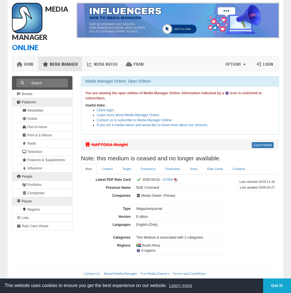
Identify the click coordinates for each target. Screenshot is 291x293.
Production (172, 169)
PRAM (135, 64)
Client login (105, 110)
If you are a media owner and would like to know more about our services (152, 125)
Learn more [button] (180, 285)
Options (236, 64)
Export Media (262, 145)
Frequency (148, 169)
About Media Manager (120, 273)
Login (264, 64)
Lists (22, 218)
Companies (33, 193)
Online (29, 119)
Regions (31, 210)
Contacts (239, 169)
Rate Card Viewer (32, 226)
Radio (29, 144)
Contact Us (92, 273)
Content (107, 169)
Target (126, 169)
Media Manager (60, 64)
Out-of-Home (34, 127)
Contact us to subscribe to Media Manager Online (134, 120)
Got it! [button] (277, 285)
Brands (24, 94)
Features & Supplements (43, 160)
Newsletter (32, 110)
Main (89, 169)
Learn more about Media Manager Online (128, 115)
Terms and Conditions (189, 273)
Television (32, 152)
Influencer (32, 168)
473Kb (168, 180)
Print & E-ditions (37, 135)
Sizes (194, 169)
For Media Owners (155, 273)
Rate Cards (215, 169)
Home (25, 64)
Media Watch (101, 64)
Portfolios (31, 185)
